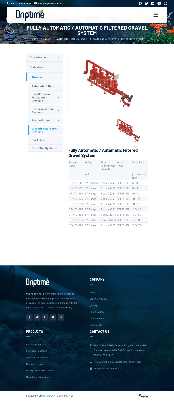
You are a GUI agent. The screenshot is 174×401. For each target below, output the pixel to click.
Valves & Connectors (37, 357)
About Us (95, 292)
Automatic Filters (43, 86)
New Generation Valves (38, 377)
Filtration (45, 38)
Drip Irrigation (38, 57)
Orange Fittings (34, 364)
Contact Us (96, 325)
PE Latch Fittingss (36, 344)
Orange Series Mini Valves (40, 370)
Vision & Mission (98, 299)
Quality (93, 305)
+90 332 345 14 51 (19, 3)
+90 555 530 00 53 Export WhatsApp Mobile (118, 361)
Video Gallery (97, 318)
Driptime (49, 395)
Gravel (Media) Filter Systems (69, 38)
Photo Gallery (97, 312)
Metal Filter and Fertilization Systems (41, 97)
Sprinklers (36, 67)
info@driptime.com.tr (48, 3)
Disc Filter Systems (44, 148)
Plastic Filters (41, 120)
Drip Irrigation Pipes (36, 351)
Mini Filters (39, 140)
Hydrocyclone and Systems (43, 110)
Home (33, 38)
